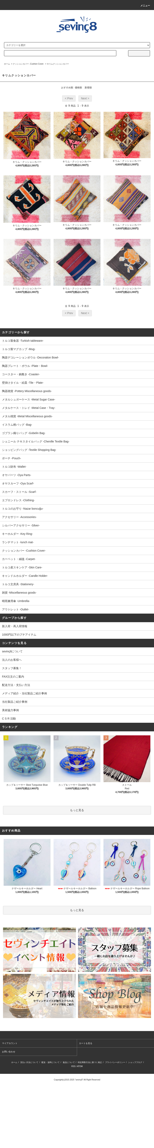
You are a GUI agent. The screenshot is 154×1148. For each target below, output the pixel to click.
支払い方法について (29, 1062)
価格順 (78, 87)
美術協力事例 (10, 710)
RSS (73, 1066)
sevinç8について (12, 651)
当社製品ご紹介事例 (14, 701)
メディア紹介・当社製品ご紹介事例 (24, 693)
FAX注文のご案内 (13, 676)
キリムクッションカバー (58, 64)
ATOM (80, 1066)
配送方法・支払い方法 (16, 685)
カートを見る (85, 1043)
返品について (69, 1062)
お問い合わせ (8, 1051)
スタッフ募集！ (12, 668)
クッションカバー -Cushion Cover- (28, 64)
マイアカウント (9, 1043)
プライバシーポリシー (115, 1062)
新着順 (88, 87)
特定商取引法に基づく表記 (90, 1062)
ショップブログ (135, 1062)
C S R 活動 (9, 718)
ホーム (7, 64)
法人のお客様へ (12, 659)
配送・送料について (51, 1062)
